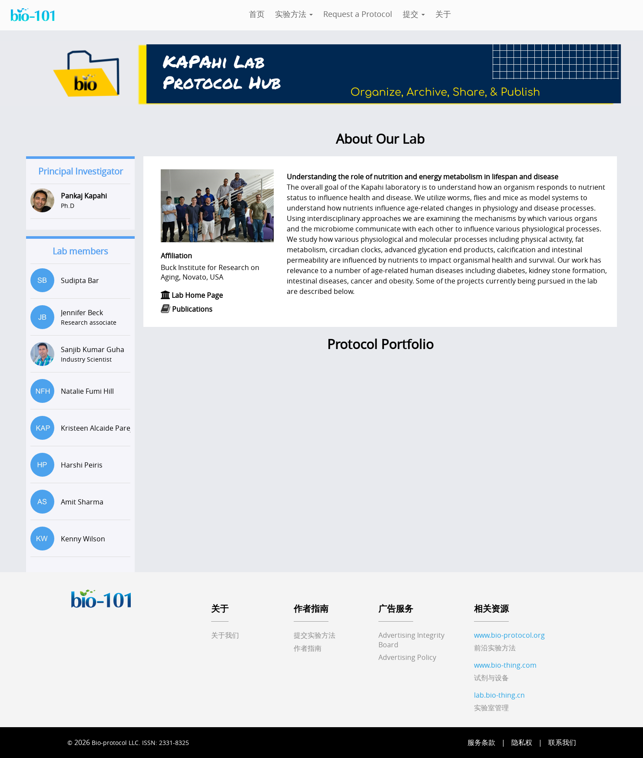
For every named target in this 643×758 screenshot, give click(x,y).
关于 (443, 14)
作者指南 (308, 648)
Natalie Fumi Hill (87, 391)
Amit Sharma (82, 502)
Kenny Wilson (83, 539)
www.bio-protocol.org (509, 635)
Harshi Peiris (82, 465)
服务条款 (481, 742)
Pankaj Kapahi (84, 196)
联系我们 (562, 742)
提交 (414, 14)
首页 (257, 14)
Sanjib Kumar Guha (92, 349)
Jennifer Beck (82, 312)
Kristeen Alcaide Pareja (98, 428)
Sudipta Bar (80, 280)
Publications (192, 309)
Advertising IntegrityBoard (411, 639)
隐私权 (521, 742)
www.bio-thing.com (505, 665)
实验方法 (294, 14)
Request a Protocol (357, 14)
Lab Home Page (197, 295)
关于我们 (225, 635)
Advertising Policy (407, 657)
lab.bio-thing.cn (499, 695)
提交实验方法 (314, 635)
